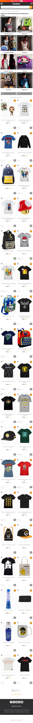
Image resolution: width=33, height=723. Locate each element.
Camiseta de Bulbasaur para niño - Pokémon (24, 447)
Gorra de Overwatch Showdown (25, 544)
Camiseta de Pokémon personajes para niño (8, 284)
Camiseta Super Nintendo (24, 675)
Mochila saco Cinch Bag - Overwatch (8, 544)
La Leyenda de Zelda (8, 52)
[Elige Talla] (18, 128)
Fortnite (25, 71)
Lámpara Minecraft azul (8, 610)
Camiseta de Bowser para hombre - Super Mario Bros (8, 415)
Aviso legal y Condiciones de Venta (22, 710)
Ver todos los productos (17, 694)
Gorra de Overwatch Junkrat (8, 446)
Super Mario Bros (8, 34)
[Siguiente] (20, 690)
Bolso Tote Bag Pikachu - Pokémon (24, 577)
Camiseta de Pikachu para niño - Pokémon (25, 382)
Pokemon (24, 52)
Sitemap (27, 712)
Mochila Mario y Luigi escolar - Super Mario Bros (24, 349)
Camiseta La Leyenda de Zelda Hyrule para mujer (25, 513)
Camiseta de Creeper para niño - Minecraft (8, 349)
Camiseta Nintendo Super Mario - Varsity (8, 153)
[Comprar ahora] (15, 128)
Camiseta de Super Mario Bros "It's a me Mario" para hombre (8, 219)
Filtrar (3, 93)
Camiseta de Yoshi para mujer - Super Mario (8, 480)
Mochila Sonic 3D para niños (8, 316)
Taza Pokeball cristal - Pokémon (24, 642)
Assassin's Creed (8, 71)
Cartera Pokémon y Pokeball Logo (24, 610)
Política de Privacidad (9, 712)
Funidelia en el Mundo (8, 710)
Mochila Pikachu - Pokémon (8, 250)
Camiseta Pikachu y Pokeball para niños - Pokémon (24, 415)
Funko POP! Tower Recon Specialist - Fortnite (8, 120)
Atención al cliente (16, 706)
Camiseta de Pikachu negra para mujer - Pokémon (24, 284)
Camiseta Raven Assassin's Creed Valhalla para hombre (24, 317)
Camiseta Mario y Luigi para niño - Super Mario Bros (24, 186)
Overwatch (8, 89)
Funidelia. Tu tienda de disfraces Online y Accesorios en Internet (16, 4)
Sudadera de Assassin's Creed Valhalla (24, 152)
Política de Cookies (20, 712)
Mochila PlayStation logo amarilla (8, 185)
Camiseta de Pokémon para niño (8, 381)
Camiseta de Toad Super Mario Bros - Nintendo (8, 676)
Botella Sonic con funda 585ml (8, 642)
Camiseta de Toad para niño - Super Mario (24, 480)
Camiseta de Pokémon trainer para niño (24, 250)
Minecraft (24, 34)
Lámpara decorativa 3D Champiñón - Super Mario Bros (25, 219)
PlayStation (25, 89)
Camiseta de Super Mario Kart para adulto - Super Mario (24, 120)
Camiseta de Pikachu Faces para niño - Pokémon (8, 513)
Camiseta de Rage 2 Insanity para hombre (8, 578)
